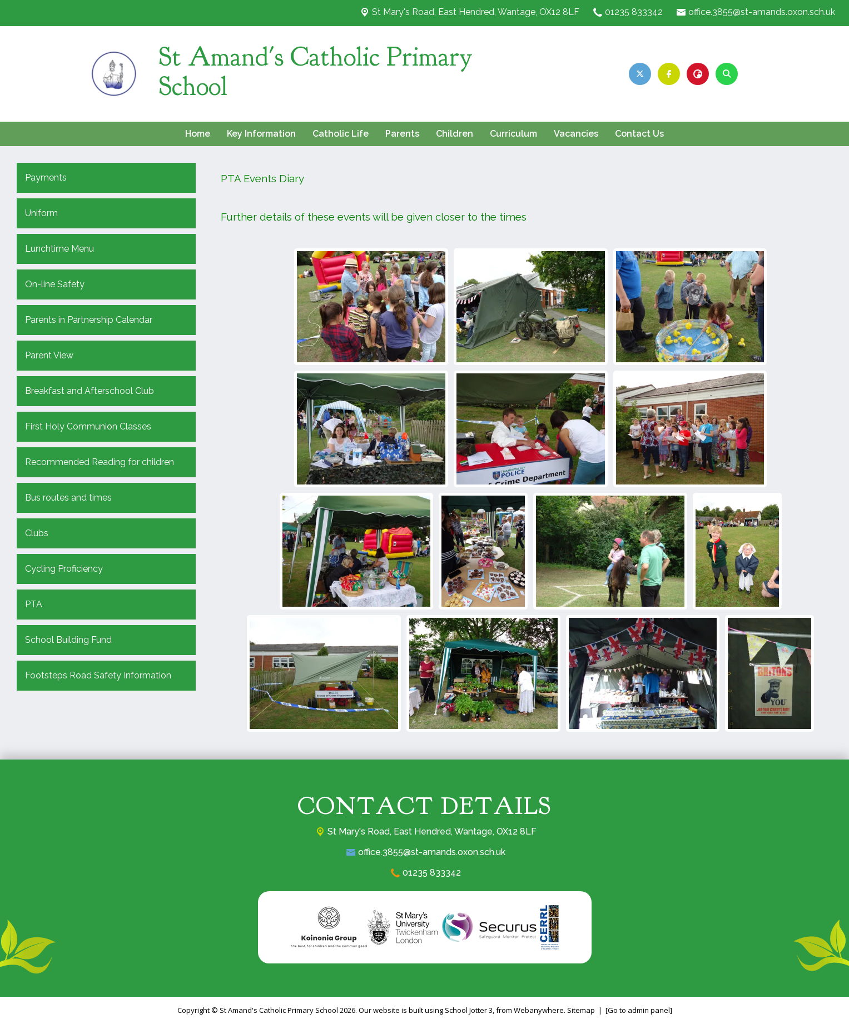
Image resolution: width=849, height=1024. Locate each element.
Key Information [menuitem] (261, 133)
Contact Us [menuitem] (639, 133)
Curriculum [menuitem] (513, 133)
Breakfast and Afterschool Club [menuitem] (89, 391)
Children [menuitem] (454, 133)
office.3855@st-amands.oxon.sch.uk (761, 12)
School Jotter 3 (469, 1010)
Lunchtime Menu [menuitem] (59, 248)
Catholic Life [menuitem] (340, 133)
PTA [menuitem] (33, 604)
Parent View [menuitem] (49, 355)
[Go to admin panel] (638, 1010)
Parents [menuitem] (402, 133)
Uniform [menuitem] (41, 213)
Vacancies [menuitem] (576, 133)
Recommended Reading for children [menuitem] (99, 462)
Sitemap (581, 1010)
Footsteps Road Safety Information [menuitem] (98, 675)
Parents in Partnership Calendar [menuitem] (88, 319)
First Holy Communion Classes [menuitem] (88, 426)
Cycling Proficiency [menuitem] (64, 568)
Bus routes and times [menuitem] (68, 497)
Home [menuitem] (197, 133)
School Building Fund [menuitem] (68, 640)
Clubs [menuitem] (36, 533)
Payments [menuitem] (46, 177)
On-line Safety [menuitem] (55, 284)
